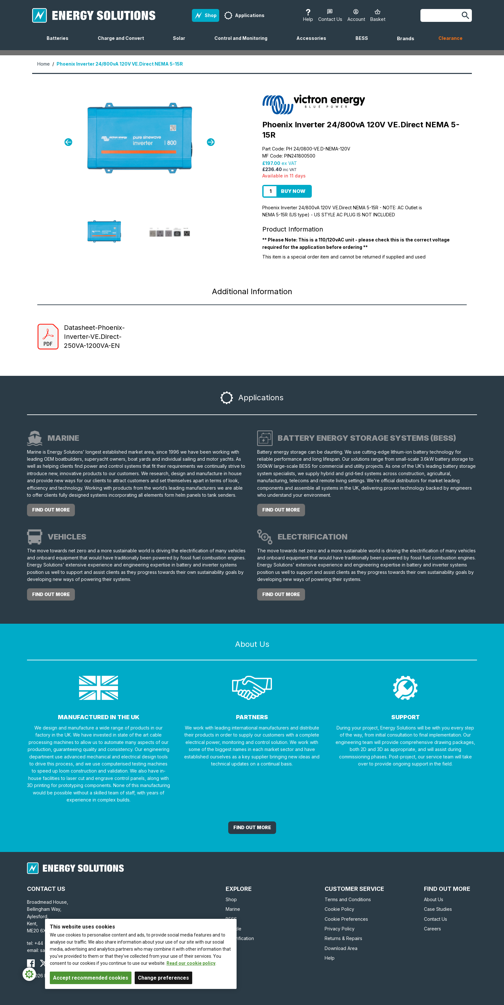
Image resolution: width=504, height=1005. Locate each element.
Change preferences (163, 978)
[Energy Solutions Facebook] (31, 963)
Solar (181, 42)
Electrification (240, 938)
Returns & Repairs (343, 938)
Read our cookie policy (190, 963)
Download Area (341, 948)
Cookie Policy (339, 909)
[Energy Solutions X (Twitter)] (44, 963)
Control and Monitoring (243, 42)
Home (43, 64)
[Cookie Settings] (29, 974)
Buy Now (293, 191)
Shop (231, 899)
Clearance (450, 38)
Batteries (60, 42)
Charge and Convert (123, 42)
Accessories (313, 42)
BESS (364, 42)
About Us (433, 899)
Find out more (51, 509)
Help (330, 958)
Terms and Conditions (348, 899)
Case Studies (438, 909)
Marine (233, 909)
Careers (432, 928)
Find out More (252, 827)
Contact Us (435, 919)
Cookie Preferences (346, 919)
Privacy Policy (340, 928)
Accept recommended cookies (90, 978)
